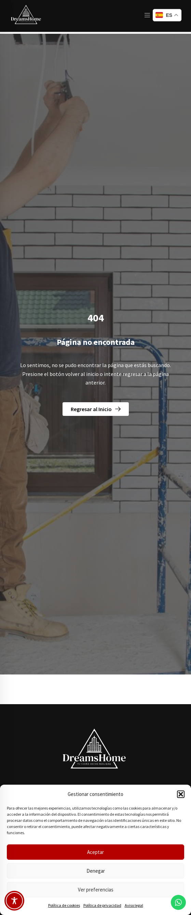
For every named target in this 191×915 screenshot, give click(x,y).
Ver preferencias (95, 889)
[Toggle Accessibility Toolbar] (14, 900)
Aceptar (95, 852)
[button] (180, 794)
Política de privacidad (102, 905)
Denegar (95, 871)
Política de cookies (64, 905)
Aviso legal (134, 905)
